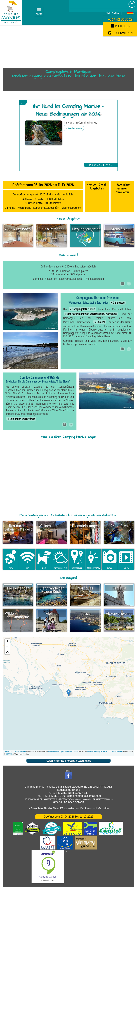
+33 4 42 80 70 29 (120, 19)
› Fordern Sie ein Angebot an (97, 186)
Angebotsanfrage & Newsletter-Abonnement (69, 760)
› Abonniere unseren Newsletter (122, 188)
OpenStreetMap (19, 751)
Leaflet (6, 751)
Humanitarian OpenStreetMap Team (63, 751)
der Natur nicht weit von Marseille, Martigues (91, 313)
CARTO (8, 754)
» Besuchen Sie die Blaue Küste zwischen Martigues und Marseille (68, 808)
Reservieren (120, 33)
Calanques (118, 302)
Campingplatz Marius (83, 309)
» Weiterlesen (74, 128)
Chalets (100, 322)
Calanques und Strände (22, 418)
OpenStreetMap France (97, 751)
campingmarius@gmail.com (84, 795)
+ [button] (7, 641)
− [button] (7, 646)
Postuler (120, 26)
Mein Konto (112, 12)
